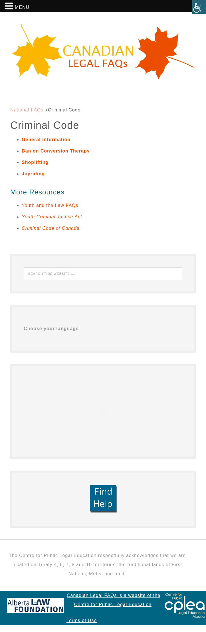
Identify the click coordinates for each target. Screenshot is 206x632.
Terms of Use (81, 620)
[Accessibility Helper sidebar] (199, 7)
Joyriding (33, 173)
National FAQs (26, 109)
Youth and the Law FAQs (50, 205)
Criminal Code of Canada (51, 228)
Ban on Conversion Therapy (56, 151)
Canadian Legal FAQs (103, 52)
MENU (22, 7)
